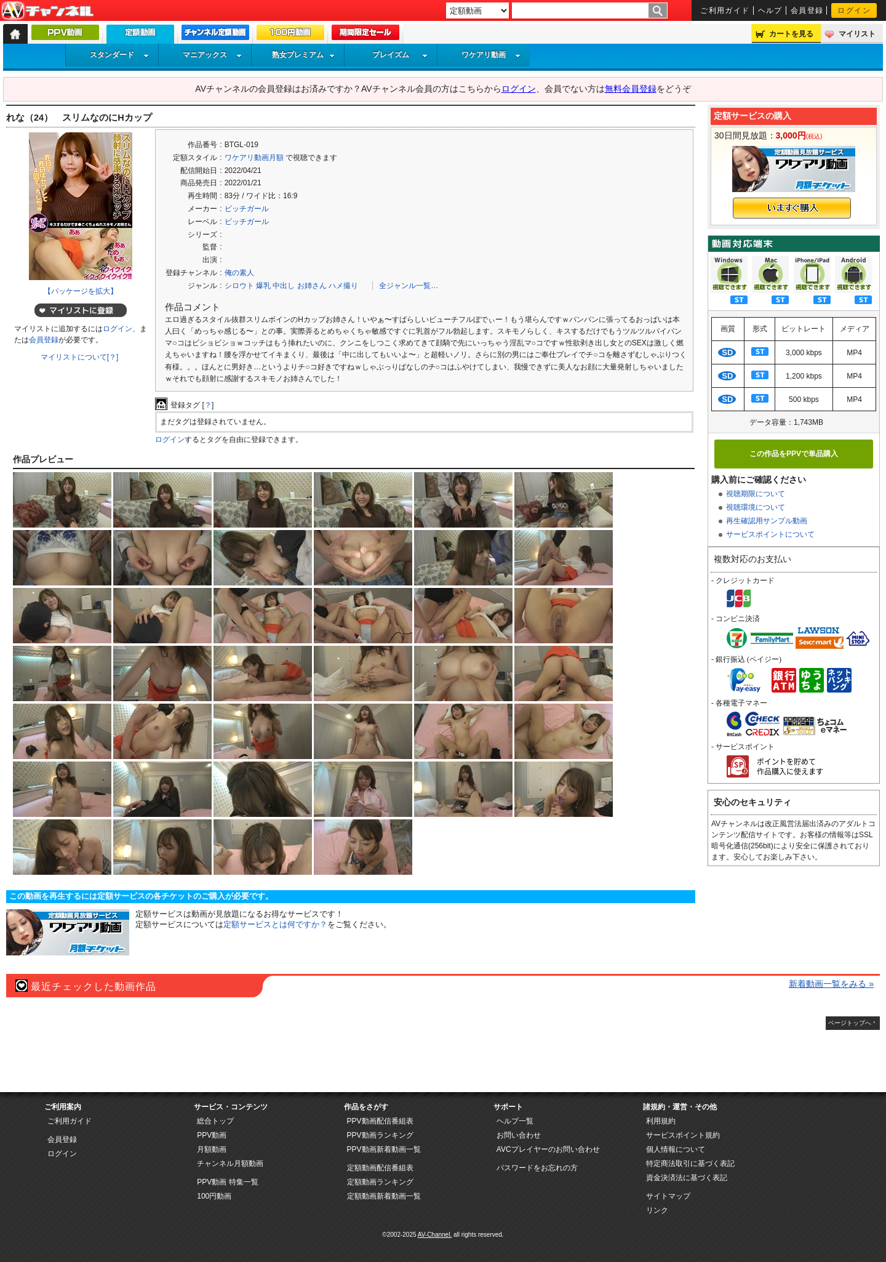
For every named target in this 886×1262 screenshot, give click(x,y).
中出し (284, 285)
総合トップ (215, 1121)
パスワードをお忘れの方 (537, 1168)
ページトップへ (849, 1022)
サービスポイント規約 (683, 1135)
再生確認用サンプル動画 (766, 520)
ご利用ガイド (725, 10)
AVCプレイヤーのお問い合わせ (548, 1149)
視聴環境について (755, 507)
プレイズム (400, 54)
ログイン (854, 10)
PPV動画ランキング (380, 1135)
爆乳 (263, 285)
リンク (657, 1210)
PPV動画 (211, 1135)
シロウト (239, 285)
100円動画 (214, 1196)
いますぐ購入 (792, 208)
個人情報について (675, 1149)
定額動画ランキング (380, 1182)
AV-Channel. (435, 1234)
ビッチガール (247, 208)
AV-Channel (47, 11)
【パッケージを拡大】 (81, 291)
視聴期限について (755, 493)
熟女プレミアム (303, 54)
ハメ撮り (343, 285)
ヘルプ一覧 (515, 1121)
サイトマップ (668, 1196)
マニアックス (212, 54)
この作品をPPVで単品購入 (793, 453)
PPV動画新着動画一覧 (384, 1149)
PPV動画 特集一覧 (227, 1182)
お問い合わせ (519, 1135)
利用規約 (661, 1121)
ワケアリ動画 (491, 54)
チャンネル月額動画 (230, 1163)
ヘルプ (770, 10)
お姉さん (312, 285)
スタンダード (119, 54)
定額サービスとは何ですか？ (275, 924)
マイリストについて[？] (80, 357)
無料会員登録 (631, 89)
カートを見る (791, 34)
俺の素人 (239, 272)
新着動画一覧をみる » (831, 984)
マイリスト (857, 34)
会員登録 (807, 10)
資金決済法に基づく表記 (686, 1177)
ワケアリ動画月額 (254, 157)
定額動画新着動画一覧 (384, 1196)
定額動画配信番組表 (380, 1168)
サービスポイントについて (770, 534)
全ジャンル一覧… (408, 285)
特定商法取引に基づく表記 (690, 1163)
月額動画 (211, 1149)
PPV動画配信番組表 (380, 1121)
